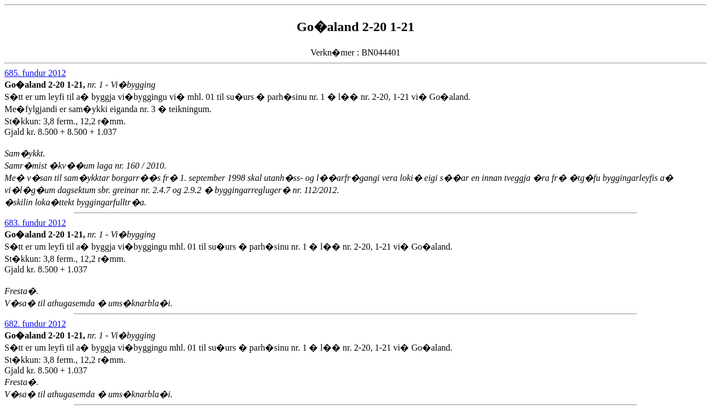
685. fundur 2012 (35, 73)
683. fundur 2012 (35, 222)
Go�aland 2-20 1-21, (45, 84)
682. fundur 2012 (35, 323)
